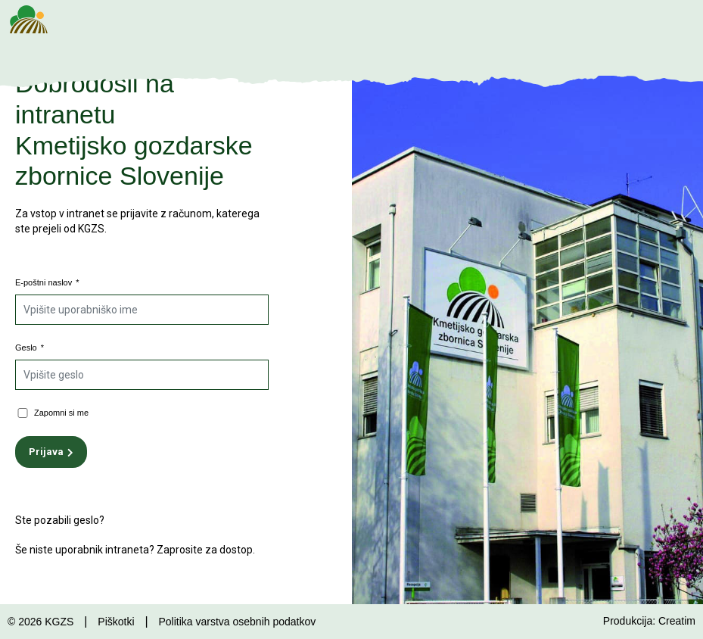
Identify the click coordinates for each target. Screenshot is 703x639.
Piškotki (116, 622)
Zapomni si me (61, 412)
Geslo (29, 347)
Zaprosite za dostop (205, 550)
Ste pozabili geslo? (59, 520)
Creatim (676, 621)
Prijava (46, 451)
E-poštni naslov (47, 282)
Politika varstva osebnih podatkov (237, 622)
